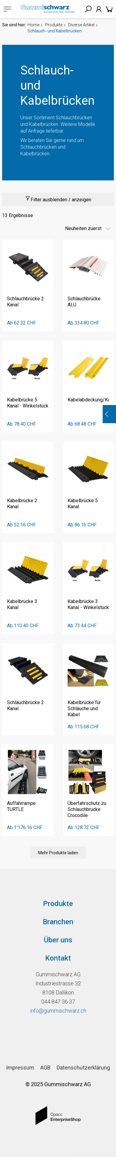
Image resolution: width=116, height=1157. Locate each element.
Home (33, 24)
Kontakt (58, 958)
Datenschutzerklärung (83, 1067)
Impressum (20, 1067)
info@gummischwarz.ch (58, 1010)
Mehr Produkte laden (58, 852)
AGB (45, 1067)
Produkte (53, 24)
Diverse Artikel (81, 24)
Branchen (58, 922)
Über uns (58, 940)
